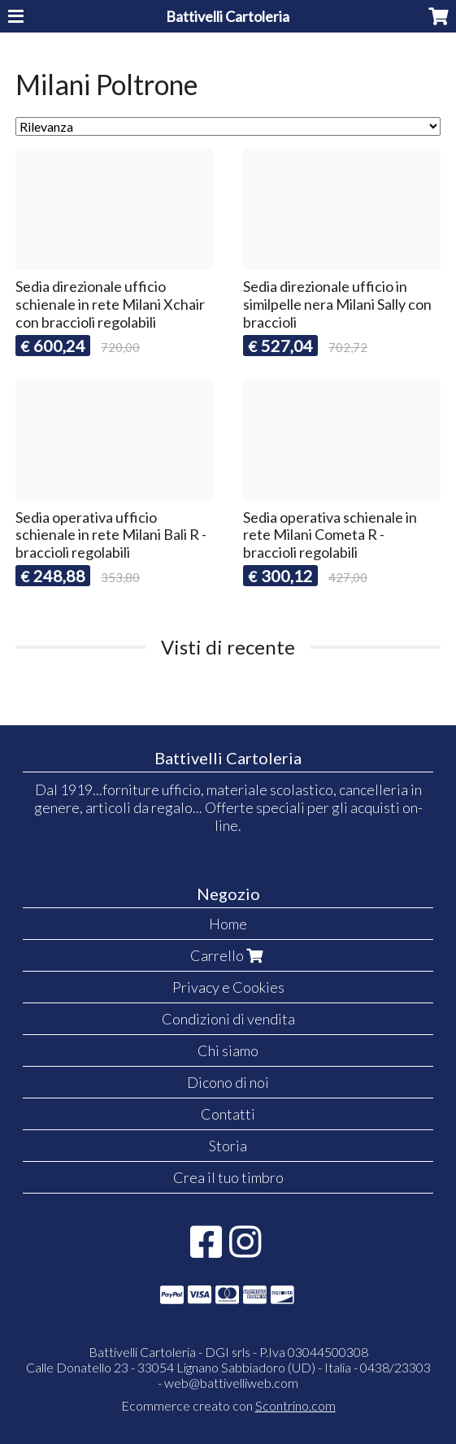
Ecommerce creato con (228, 1405)
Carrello (228, 955)
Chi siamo (228, 1050)
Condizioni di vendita (228, 1019)
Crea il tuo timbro (228, 1177)
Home (228, 924)
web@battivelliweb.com (231, 1382)
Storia (228, 1146)
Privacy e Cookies (228, 987)
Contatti (228, 1114)
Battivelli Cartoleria (227, 16)
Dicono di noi (228, 1082)
